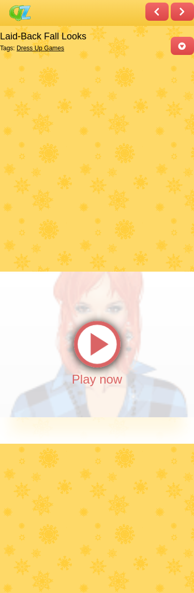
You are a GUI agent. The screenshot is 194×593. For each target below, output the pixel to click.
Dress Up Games (40, 48)
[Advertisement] (97, 162)
